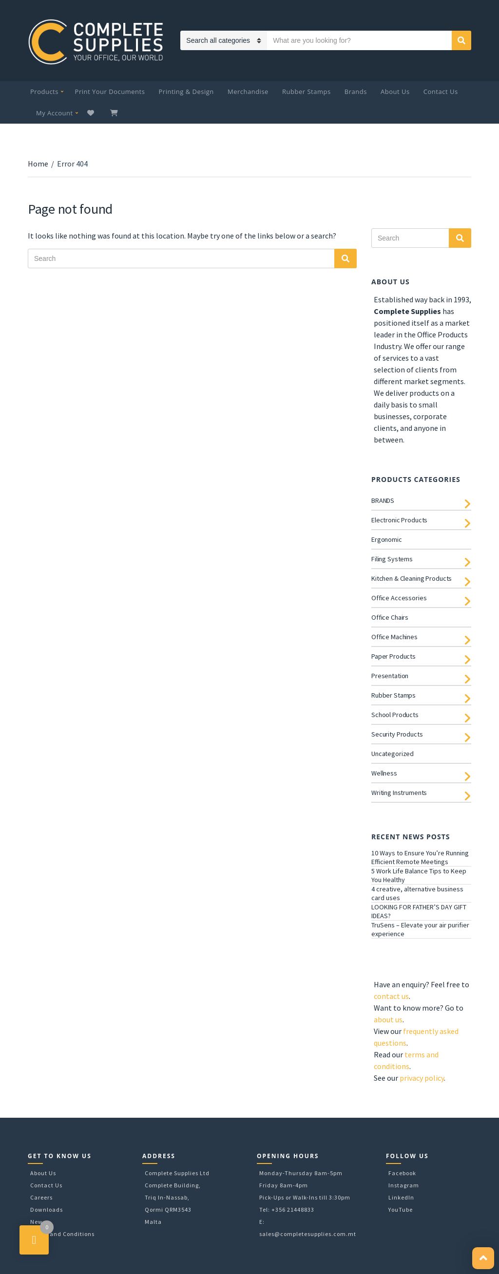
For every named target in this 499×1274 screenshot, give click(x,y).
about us (388, 1019)
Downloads (46, 1209)
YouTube (400, 1209)
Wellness (384, 773)
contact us (391, 996)
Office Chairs (389, 617)
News (38, 1221)
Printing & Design (186, 91)
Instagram (403, 1185)
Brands (356, 91)
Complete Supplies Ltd (177, 1173)
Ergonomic (386, 539)
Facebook (402, 1173)
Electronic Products (399, 520)
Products (44, 91)
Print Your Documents (110, 91)
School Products (395, 714)
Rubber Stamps (306, 91)
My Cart (115, 113)
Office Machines (394, 636)
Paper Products (393, 656)
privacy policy (422, 1078)
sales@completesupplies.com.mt (307, 1233)
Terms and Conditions (62, 1233)
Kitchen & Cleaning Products (411, 578)
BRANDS (382, 500)
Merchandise (248, 91)
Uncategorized (392, 753)
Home (38, 163)
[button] (483, 1258)
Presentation (389, 675)
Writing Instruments (399, 792)
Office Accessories (398, 597)
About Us (395, 91)
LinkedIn (401, 1197)
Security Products (397, 734)
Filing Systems (392, 558)
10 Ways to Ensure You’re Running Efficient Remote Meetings (420, 857)
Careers (41, 1197)
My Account (54, 113)
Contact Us (440, 91)
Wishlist (91, 113)
